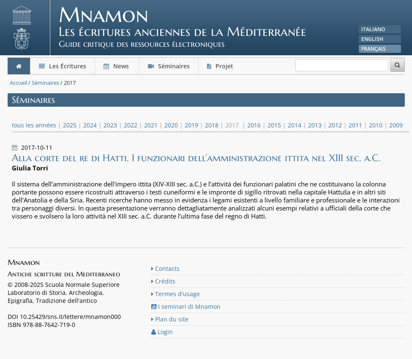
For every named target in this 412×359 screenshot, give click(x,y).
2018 (211, 125)
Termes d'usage (175, 294)
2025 (69, 125)
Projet (221, 66)
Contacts (165, 269)
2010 (375, 125)
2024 (90, 125)
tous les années (34, 125)
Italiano (373, 29)
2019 (191, 125)
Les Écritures (62, 66)
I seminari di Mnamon (186, 306)
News (117, 66)
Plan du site (169, 319)
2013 (315, 125)
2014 (294, 125)
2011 (355, 125)
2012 (335, 125)
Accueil (18, 82)
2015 (274, 125)
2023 (110, 125)
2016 (254, 125)
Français (373, 48)
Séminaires (169, 66)
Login (162, 332)
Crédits (163, 281)
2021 (151, 125)
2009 (396, 125)
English (372, 39)
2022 (130, 125)
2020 (171, 125)
